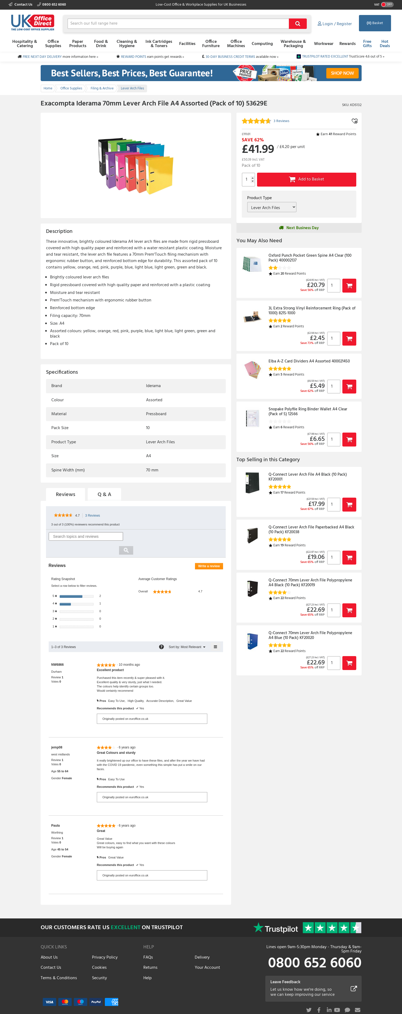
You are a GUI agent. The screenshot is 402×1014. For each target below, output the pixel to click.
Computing (262, 43)
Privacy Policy (105, 943)
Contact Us (21, 5)
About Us (49, 943)
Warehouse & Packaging (293, 44)
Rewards (347, 43)
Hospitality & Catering (24, 44)
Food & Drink (101, 44)
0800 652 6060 (51, 5)
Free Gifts (367, 44)
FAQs (148, 943)
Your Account (207, 953)
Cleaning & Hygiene (127, 44)
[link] (63, 515)
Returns (150, 953)
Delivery (202, 943)
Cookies (99, 953)
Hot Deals (385, 44)
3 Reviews (94, 515)
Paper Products (77, 44)
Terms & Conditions (59, 963)
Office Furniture (211, 44)
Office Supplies (53, 44)
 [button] (349, 285)
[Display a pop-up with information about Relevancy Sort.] (161, 633)
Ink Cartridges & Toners (159, 44)
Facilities (187, 43)
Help (147, 963)
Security (99, 963)
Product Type (259, 198)
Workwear (324, 43)
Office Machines (236, 44)
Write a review (210, 552)
